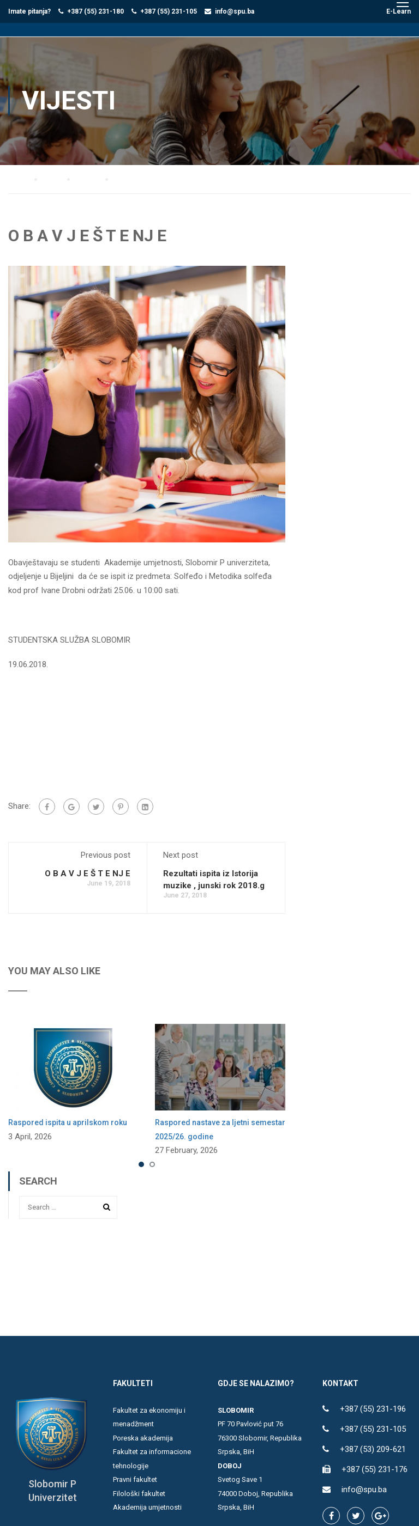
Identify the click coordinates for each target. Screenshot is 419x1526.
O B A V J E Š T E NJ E (87, 873)
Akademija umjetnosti (147, 1507)
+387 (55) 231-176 (375, 1469)
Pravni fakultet (135, 1479)
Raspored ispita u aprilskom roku (67, 1122)
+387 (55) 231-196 (373, 1408)
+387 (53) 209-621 (373, 1449)
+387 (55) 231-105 (168, 11)
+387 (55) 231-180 (95, 11)
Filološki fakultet (139, 1493)
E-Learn (398, 11)
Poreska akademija (143, 1437)
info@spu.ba (234, 11)
